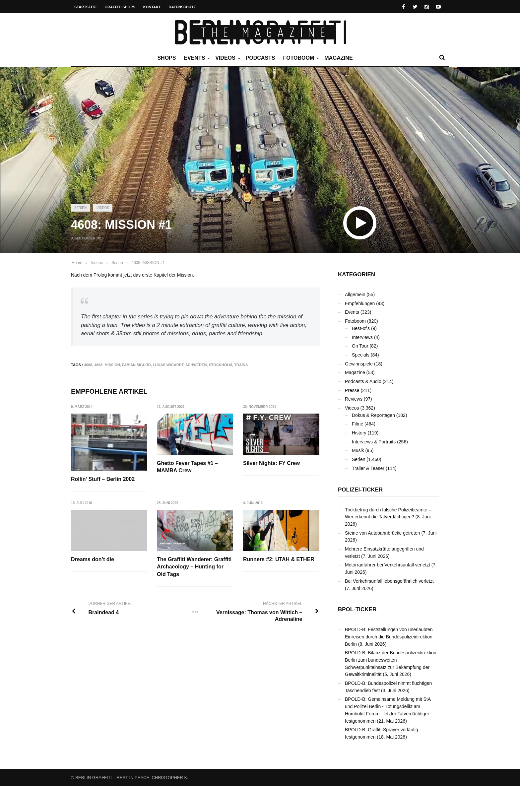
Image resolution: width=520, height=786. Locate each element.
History (359, 432)
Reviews (353, 399)
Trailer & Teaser (368, 468)
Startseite (85, 7)
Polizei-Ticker (360, 490)
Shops (166, 58)
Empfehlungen (360, 303)
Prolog (100, 275)
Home (77, 262)
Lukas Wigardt (168, 365)
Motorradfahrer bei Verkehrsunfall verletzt (387, 564)
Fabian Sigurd (136, 365)
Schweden (196, 365)
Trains (241, 365)
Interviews (362, 337)
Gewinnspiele (359, 363)
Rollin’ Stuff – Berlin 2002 (103, 479)
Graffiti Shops (120, 7)
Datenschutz (182, 7)
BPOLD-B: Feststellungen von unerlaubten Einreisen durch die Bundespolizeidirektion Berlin (389, 636)
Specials (360, 355)
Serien (80, 208)
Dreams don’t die (92, 559)
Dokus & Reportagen (373, 415)
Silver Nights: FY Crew (271, 463)
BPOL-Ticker (357, 609)
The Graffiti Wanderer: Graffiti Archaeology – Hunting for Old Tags (194, 567)
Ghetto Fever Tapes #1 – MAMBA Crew (187, 466)
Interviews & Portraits (374, 441)
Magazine (338, 58)
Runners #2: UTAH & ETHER (279, 559)
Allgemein (355, 294)
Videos (226, 58)
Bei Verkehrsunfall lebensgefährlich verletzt (389, 581)
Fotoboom (300, 58)
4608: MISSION (107, 365)
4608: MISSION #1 (148, 262)
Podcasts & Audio (363, 381)
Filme (357, 423)
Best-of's (361, 328)
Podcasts (260, 58)
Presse (352, 390)
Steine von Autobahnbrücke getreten (382, 533)
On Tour (360, 346)
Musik (358, 450)
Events (196, 58)
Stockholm (220, 365)
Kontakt (152, 7)
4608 (88, 365)
